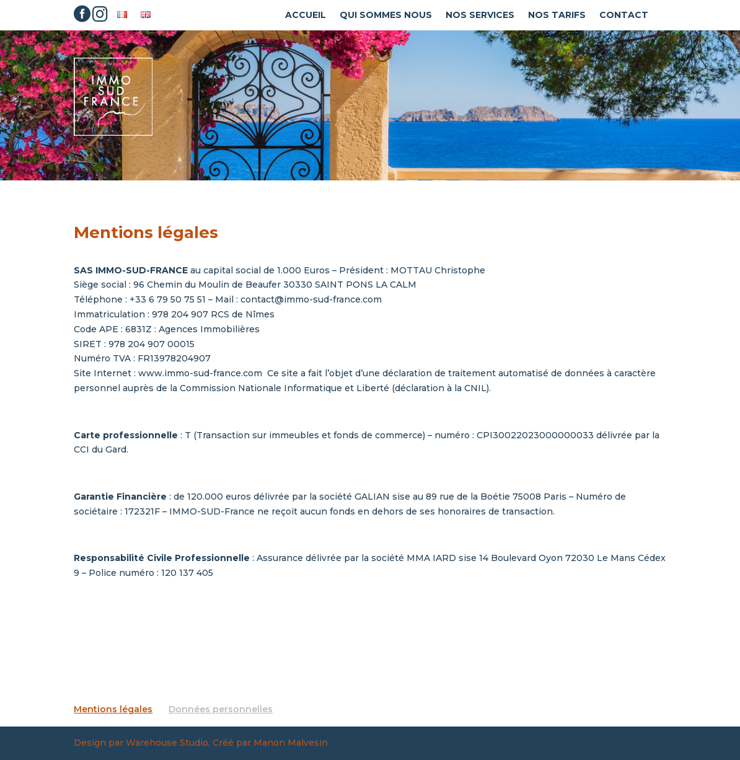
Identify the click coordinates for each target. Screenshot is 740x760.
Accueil (305, 15)
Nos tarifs (557, 15)
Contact (623, 15)
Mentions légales (113, 709)
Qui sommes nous (386, 15)
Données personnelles (221, 709)
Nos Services (480, 15)
